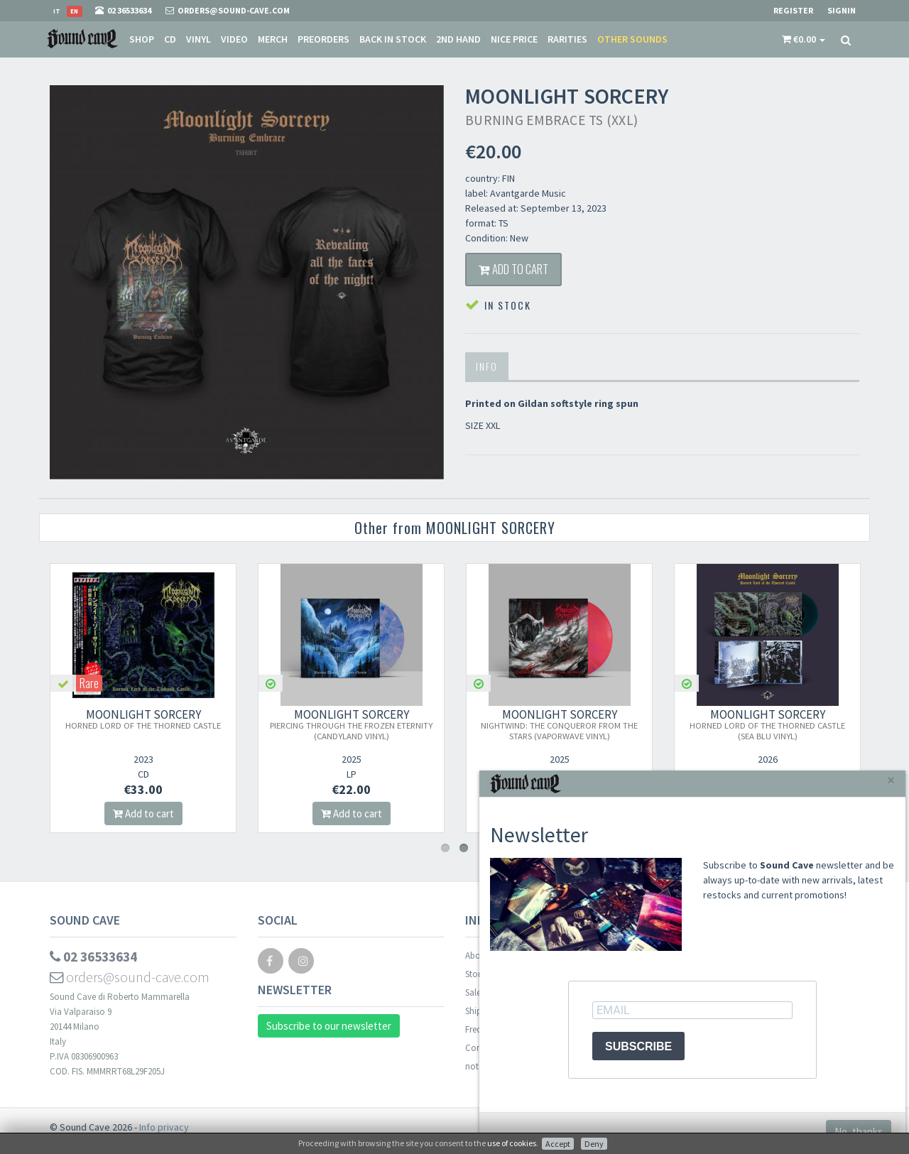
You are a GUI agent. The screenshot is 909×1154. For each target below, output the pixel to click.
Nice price (514, 39)
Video (234, 39)
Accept (557, 1143)
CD (170, 39)
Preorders (323, 39)
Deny (594, 1143)
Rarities (567, 39)
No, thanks (858, 1131)
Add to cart (521, 270)
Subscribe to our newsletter (328, 1029)
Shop (141, 39)
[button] (803, 39)
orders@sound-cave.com (131, 982)
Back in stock (392, 39)
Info (487, 369)
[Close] (891, 780)
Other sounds (632, 39)
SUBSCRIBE (638, 1046)
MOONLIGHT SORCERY (144, 722)
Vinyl (198, 39)
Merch (273, 39)
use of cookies (511, 1143)
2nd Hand (458, 39)
